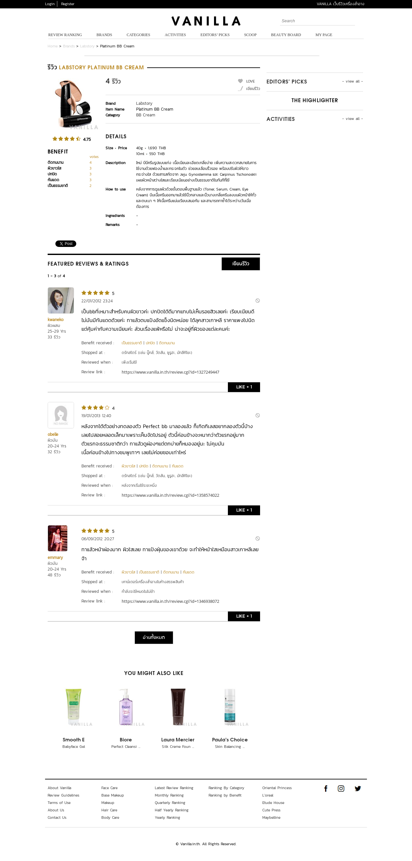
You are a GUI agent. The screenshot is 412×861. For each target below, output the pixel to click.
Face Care (109, 788)
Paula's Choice (230, 740)
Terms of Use (59, 803)
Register (67, 4)
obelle (53, 434)
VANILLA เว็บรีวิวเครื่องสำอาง (340, 4)
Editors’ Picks (215, 35)
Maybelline (271, 817)
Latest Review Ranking (174, 788)
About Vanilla (59, 788)
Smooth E (74, 740)
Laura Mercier (177, 740)
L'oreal (267, 795)
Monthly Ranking (169, 795)
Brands (104, 35)
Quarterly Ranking (170, 803)
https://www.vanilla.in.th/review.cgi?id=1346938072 (170, 601)
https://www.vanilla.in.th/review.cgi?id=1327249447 (170, 372)
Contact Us (57, 817)
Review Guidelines (63, 795)
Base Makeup (112, 795)
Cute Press (271, 810)
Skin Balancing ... (230, 746)
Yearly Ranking (167, 817)
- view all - (352, 81)
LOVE (250, 81)
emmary (55, 557)
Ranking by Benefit (225, 795)
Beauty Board (286, 35)
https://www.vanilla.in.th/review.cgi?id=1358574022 (170, 495)
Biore (126, 740)
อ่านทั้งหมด (154, 637)
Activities (175, 35)
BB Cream (145, 115)
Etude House (273, 803)
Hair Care (109, 810)
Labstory (87, 46)
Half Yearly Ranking (172, 810)
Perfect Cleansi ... (125, 746)
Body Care (110, 817)
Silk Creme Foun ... (178, 746)
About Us (56, 810)
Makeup (107, 803)
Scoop (250, 35)
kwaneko (55, 320)
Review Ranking (65, 35)
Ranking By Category (226, 788)
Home (53, 46)
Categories (138, 35)
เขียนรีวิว (253, 89)
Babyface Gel (73, 746)
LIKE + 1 (244, 387)
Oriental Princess (277, 788)
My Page (323, 35)
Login (50, 4)
